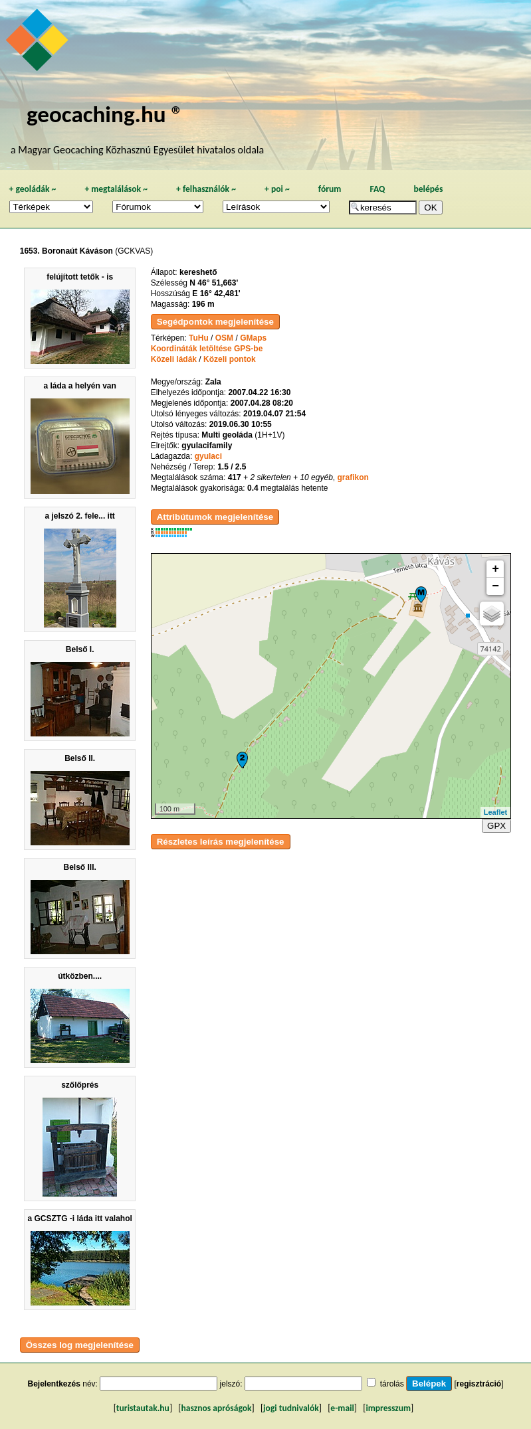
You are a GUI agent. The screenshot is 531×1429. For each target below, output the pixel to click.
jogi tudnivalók (291, 1408)
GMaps (253, 338)
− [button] (495, 586)
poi (277, 189)
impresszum (388, 1408)
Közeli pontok (229, 359)
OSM (224, 338)
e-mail (342, 1408)
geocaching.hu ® (105, 114)
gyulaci (208, 456)
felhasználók (206, 189)
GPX (496, 826)
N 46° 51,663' (213, 283)
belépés (428, 189)
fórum (330, 189)
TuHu (199, 338)
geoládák (32, 189)
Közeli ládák (174, 359)
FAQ (377, 189)
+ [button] (495, 569)
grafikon (353, 477)
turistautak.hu (142, 1408)
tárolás (392, 1383)
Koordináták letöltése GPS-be (207, 348)
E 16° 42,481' (216, 293)
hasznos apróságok (216, 1408)
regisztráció (479, 1383)
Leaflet (495, 812)
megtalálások (116, 189)
